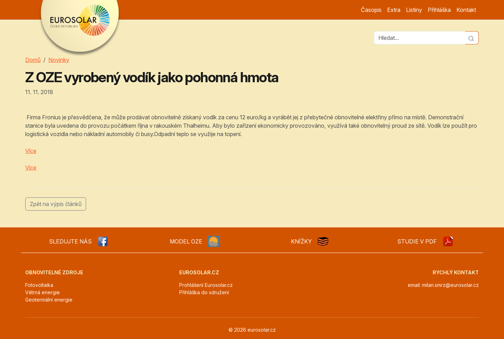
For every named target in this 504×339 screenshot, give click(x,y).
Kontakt (466, 9)
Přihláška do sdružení (204, 292)
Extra (393, 9)
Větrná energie (42, 292)
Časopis (371, 9)
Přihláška (439, 9)
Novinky (58, 59)
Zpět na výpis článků (56, 203)
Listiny (414, 9)
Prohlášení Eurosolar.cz (206, 285)
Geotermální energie (48, 300)
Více (30, 150)
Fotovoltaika (39, 285)
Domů (33, 59)
